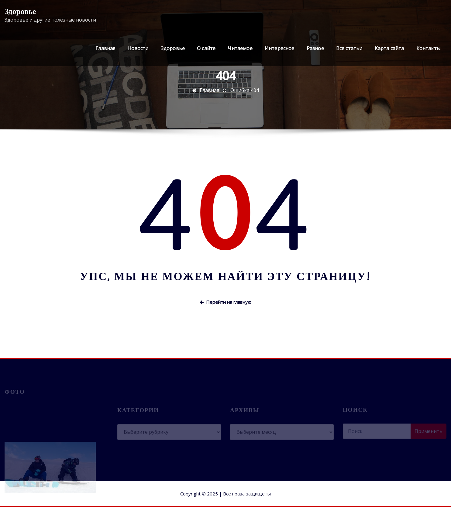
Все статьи (349, 48)
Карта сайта (389, 48)
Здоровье (20, 11)
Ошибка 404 (244, 90)
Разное (315, 48)
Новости (137, 48)
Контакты (428, 48)
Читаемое (240, 48)
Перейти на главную (225, 302)
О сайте (206, 48)
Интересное (279, 48)
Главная (105, 48)
